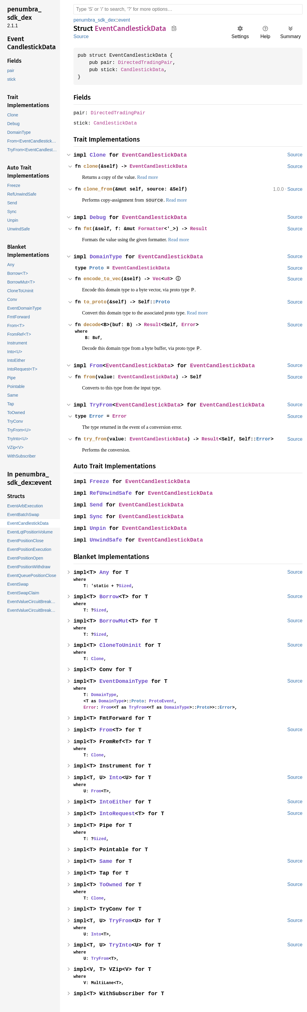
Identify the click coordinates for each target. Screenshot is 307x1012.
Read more (155, 176)
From (96, 364)
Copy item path (174, 28)
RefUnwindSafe (111, 491)
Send (96, 503)
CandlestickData (145, 70)
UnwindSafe (106, 538)
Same (106, 860)
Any (105, 571)
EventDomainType (124, 680)
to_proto (96, 301)
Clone (98, 154)
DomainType (106, 256)
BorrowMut (115, 619)
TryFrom (101, 403)
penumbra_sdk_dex (95, 20)
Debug (98, 216)
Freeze (100, 480)
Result (204, 228)
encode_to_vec (103, 278)
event (125, 20)
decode (93, 324)
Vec (160, 278)
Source (80, 36)
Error (193, 324)
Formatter (154, 228)
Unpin (98, 527)
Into (116, 776)
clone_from (99, 189)
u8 (171, 278)
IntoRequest (118, 812)
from (90, 376)
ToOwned (111, 883)
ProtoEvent (157, 699)
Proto (97, 267)
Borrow (110, 595)
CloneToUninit (121, 644)
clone (91, 166)
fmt (88, 228)
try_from (96, 438)
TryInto (121, 943)
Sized (123, 584)
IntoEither (116, 800)
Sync (96, 515)
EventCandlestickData (156, 154)
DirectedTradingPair (148, 63)
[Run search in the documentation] (188, 9)
